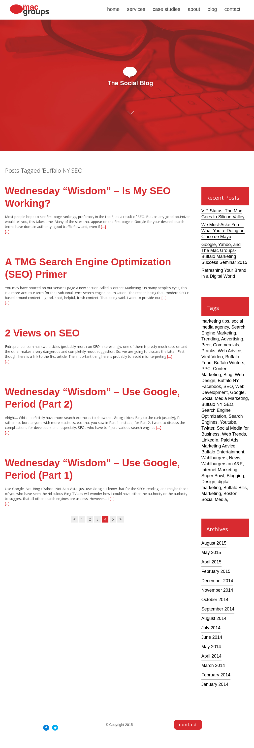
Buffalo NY (228, 380)
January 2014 (214, 684)
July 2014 (211, 627)
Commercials (226, 344)
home (113, 9)
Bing (227, 374)
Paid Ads (229, 440)
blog (212, 9)
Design (208, 481)
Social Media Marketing (224, 398)
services (136, 9)
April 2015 (211, 561)
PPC (206, 368)
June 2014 (211, 637)
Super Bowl (212, 475)
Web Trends (234, 434)
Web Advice (229, 350)
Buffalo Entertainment (222, 451)
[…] (103, 226)
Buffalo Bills (235, 487)
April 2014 (211, 656)
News (234, 457)
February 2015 (215, 571)
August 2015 (213, 543)
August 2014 (213, 618)
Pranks (208, 350)
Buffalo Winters (229, 362)
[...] (7, 231)
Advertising (232, 338)
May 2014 (211, 646)
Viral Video (212, 356)
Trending (210, 338)
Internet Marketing (219, 469)
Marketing (211, 493)
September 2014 (217, 609)
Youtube (228, 422)
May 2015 (211, 552)
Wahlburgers (213, 457)
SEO (228, 386)
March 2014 (213, 665)
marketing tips (215, 321)
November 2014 (217, 590)
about (194, 9)
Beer (206, 344)
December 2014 (217, 580)
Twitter (207, 428)
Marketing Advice (218, 445)
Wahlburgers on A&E (222, 463)
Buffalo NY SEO (217, 404)
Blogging (235, 475)
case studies (166, 9)
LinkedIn (209, 440)
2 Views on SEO (42, 333)
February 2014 (215, 674)
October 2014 (214, 599)
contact (232, 9)
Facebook (211, 386)
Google (237, 392)
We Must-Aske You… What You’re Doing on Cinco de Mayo (223, 230)
